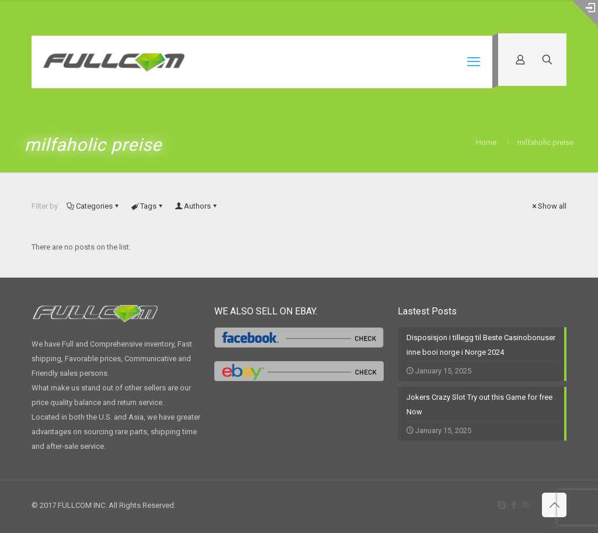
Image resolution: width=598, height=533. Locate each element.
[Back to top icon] (554, 505)
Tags (147, 206)
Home (486, 142)
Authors (196, 206)
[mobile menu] (474, 62)
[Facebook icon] (513, 505)
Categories (93, 206)
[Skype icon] (501, 505)
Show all (548, 206)
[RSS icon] (525, 505)
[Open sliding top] (585, 13)
